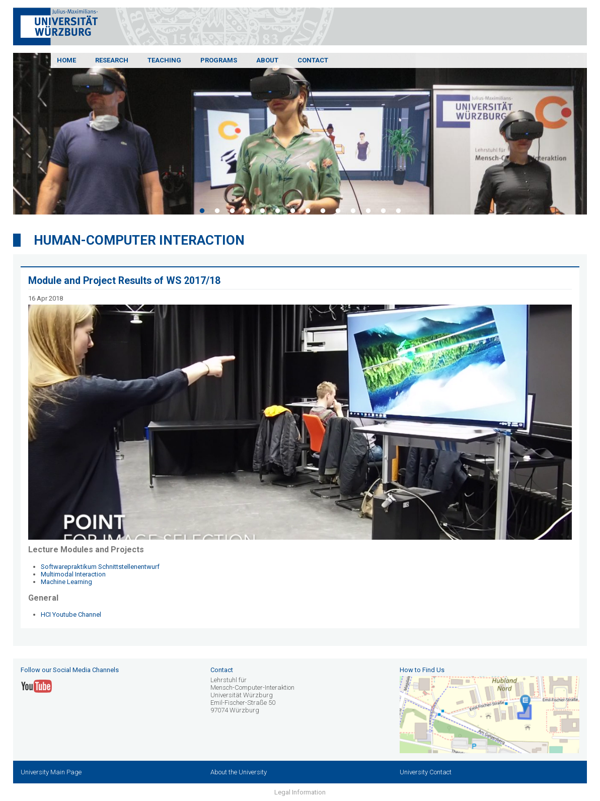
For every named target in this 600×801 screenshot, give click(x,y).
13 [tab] (383, 211)
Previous (6, 135)
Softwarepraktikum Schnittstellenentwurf (100, 566)
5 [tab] (262, 211)
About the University (238, 772)
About (267, 60)
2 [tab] (217, 211)
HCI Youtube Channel (71, 614)
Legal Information (300, 792)
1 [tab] (202, 211)
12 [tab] (368, 211)
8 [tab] (308, 211)
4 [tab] (247, 211)
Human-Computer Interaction (139, 240)
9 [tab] (323, 211)
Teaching (164, 60)
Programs (218, 60)
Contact (312, 60)
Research (111, 60)
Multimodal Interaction (73, 574)
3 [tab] (232, 211)
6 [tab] (277, 211)
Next (594, 135)
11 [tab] (353, 211)
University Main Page (51, 772)
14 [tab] (398, 211)
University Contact (426, 772)
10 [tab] (338, 211)
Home (66, 60)
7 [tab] (292, 211)
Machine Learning (66, 582)
